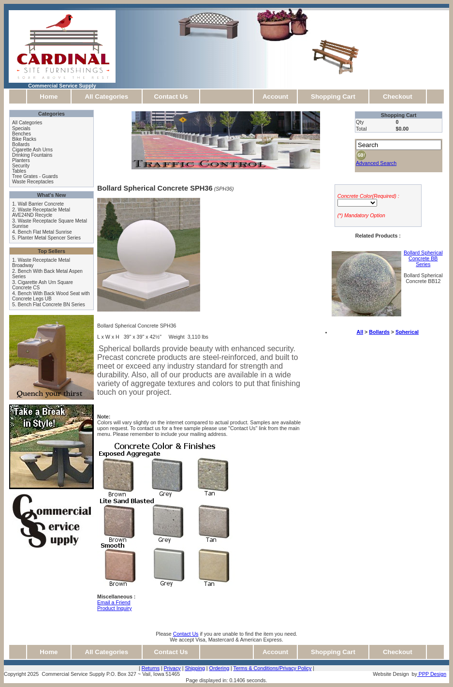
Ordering (219, 668)
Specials (21, 128)
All (359, 332)
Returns (151, 668)
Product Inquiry (114, 608)
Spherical (407, 332)
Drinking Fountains (32, 155)
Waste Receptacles (33, 181)
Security (20, 165)
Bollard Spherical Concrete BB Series (423, 258)
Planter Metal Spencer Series (49, 237)
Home (49, 96)
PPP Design (431, 674)
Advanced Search (376, 163)
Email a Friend (114, 602)
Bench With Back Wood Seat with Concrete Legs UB (51, 296)
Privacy (172, 668)
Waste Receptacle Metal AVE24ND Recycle (41, 212)
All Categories (107, 96)
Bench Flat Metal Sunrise (45, 232)
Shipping (195, 668)
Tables (19, 171)
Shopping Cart (333, 96)
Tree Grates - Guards (35, 176)
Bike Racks (24, 139)
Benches (21, 133)
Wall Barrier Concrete (41, 204)
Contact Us (171, 96)
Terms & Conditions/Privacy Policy (273, 668)
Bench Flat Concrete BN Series (51, 304)
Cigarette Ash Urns (32, 149)
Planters (21, 160)
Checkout (397, 96)
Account (275, 96)
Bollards (20, 144)
